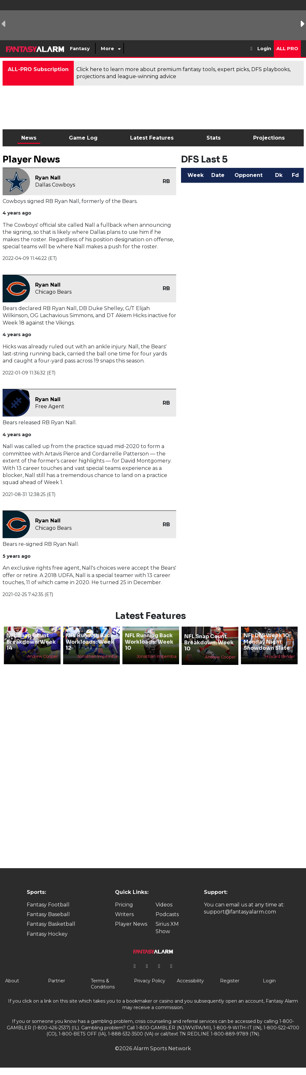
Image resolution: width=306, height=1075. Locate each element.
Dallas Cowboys (55, 185)
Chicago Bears (53, 292)
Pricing (124, 905)
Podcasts (167, 914)
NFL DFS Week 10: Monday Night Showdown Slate (267, 641)
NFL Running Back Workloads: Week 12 (90, 641)
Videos (164, 905)
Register (229, 981)
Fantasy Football (48, 905)
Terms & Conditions (103, 984)
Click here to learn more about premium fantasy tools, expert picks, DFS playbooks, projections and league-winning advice (183, 72)
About (12, 981)
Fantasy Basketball (51, 924)
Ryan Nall (48, 178)
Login (264, 48)
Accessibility (190, 981)
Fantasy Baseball (48, 914)
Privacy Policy (149, 981)
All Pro (287, 48)
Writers (124, 914)
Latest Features (152, 138)
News (28, 138)
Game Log (83, 138)
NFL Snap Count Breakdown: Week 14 (31, 641)
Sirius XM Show (167, 927)
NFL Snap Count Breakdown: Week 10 (209, 642)
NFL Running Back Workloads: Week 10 (149, 641)
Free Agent (49, 406)
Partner (56, 981)
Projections (269, 138)
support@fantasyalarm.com (240, 912)
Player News (131, 924)
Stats (213, 138)
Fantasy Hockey (47, 934)
